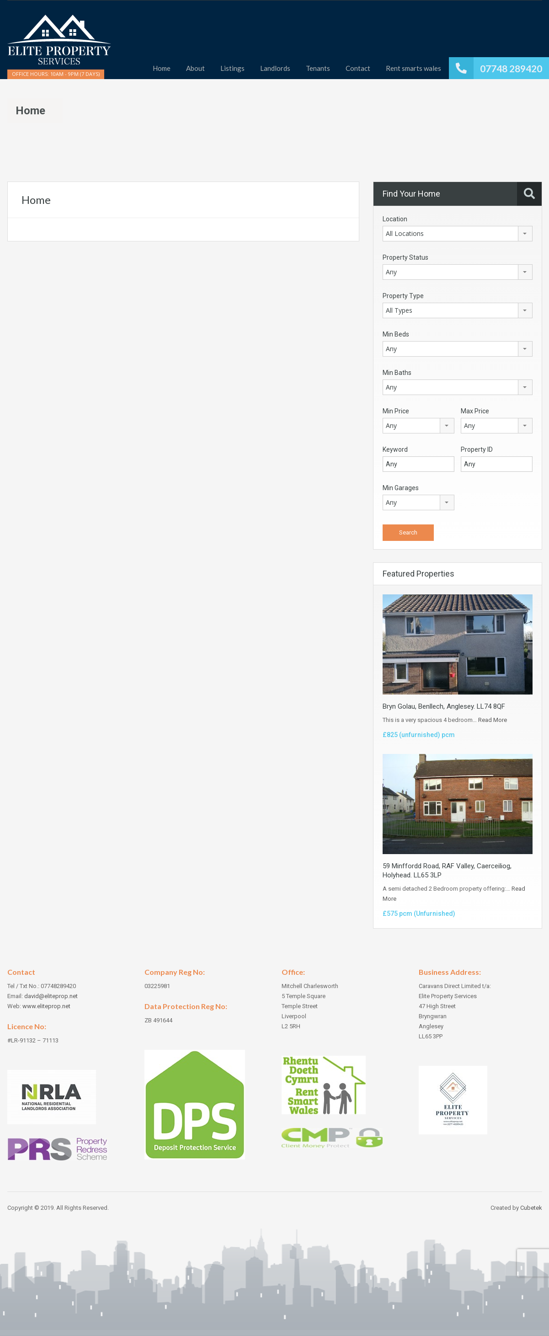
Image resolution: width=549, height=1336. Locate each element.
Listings (232, 68)
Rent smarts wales (413, 68)
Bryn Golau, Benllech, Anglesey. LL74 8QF (444, 706)
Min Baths (397, 372)
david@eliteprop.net (51, 996)
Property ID (477, 449)
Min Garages (401, 488)
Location (395, 219)
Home (162, 68)
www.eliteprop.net (46, 1006)
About (195, 68)
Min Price (396, 411)
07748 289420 (511, 68)
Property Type (403, 295)
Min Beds (396, 334)
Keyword (395, 449)
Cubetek (531, 1207)
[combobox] (458, 233)
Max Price (475, 411)
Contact (358, 68)
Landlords (275, 68)
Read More (492, 719)
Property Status (405, 257)
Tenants (318, 68)
